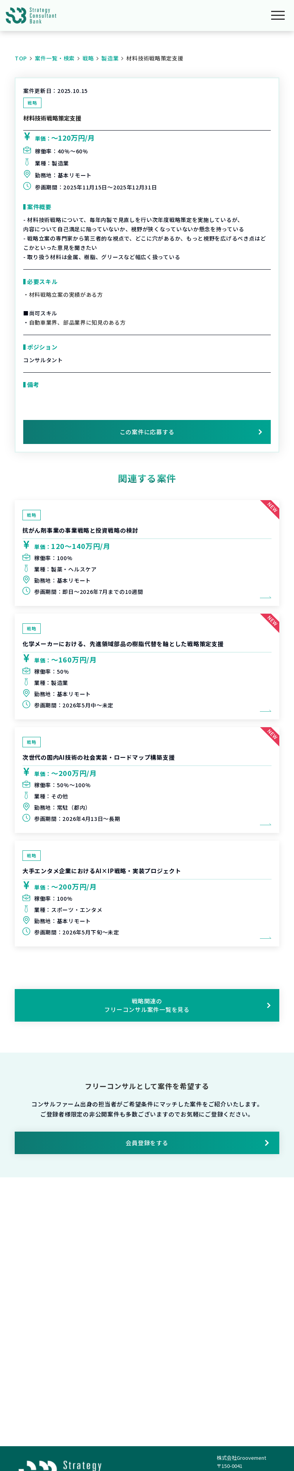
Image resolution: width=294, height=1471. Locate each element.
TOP (21, 58)
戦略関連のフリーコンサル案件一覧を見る (187, 1005)
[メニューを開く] (278, 15)
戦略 (88, 58)
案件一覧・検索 (55, 58)
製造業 (110, 58)
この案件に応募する (147, 432)
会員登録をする (198, 1143)
